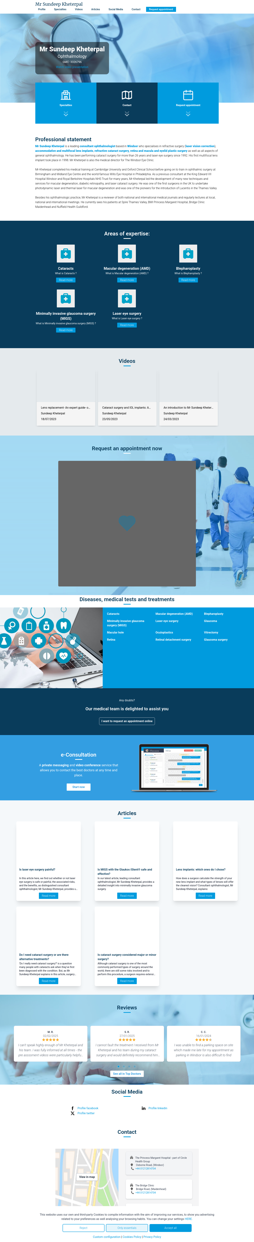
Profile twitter (86, 1113)
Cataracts (113, 614)
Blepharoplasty (213, 614)
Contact (136, 9)
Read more (66, 280)
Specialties (60, 9)
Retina (111, 639)
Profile (42, 9)
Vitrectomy (211, 632)
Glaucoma (210, 621)
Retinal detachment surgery (173, 639)
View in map (87, 1177)
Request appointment (161, 9)
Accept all (170, 1228)
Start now (78, 787)
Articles (95, 9)
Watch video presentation (72, 67)
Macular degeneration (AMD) (174, 614)
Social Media (116, 9)
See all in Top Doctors (127, 1073)
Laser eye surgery (167, 621)
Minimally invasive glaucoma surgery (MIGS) (125, 623)
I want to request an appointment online (127, 721)
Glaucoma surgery (215, 639)
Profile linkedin (158, 1108)
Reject (83, 1228)
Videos (79, 9)
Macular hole (115, 632)
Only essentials (127, 1228)
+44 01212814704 (146, 1168)
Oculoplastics (164, 632)
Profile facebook (88, 1108)
